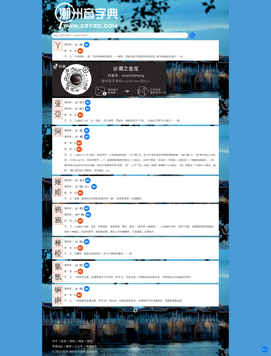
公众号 (78, 346)
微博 (68, 346)
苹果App (57, 346)
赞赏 (89, 341)
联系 (63, 341)
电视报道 (91, 346)
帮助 (72, 341)
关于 (55, 341)
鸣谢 (81, 341)
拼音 (265, 350)
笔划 (265, 350)
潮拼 (265, 350)
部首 (265, 350)
